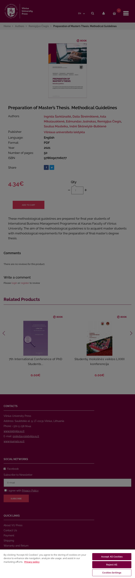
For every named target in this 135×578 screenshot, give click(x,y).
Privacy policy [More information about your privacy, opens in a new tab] (32, 562)
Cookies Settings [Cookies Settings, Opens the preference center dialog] (111, 572)
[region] (67, 563)
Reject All (111, 564)
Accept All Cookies (111, 556)
